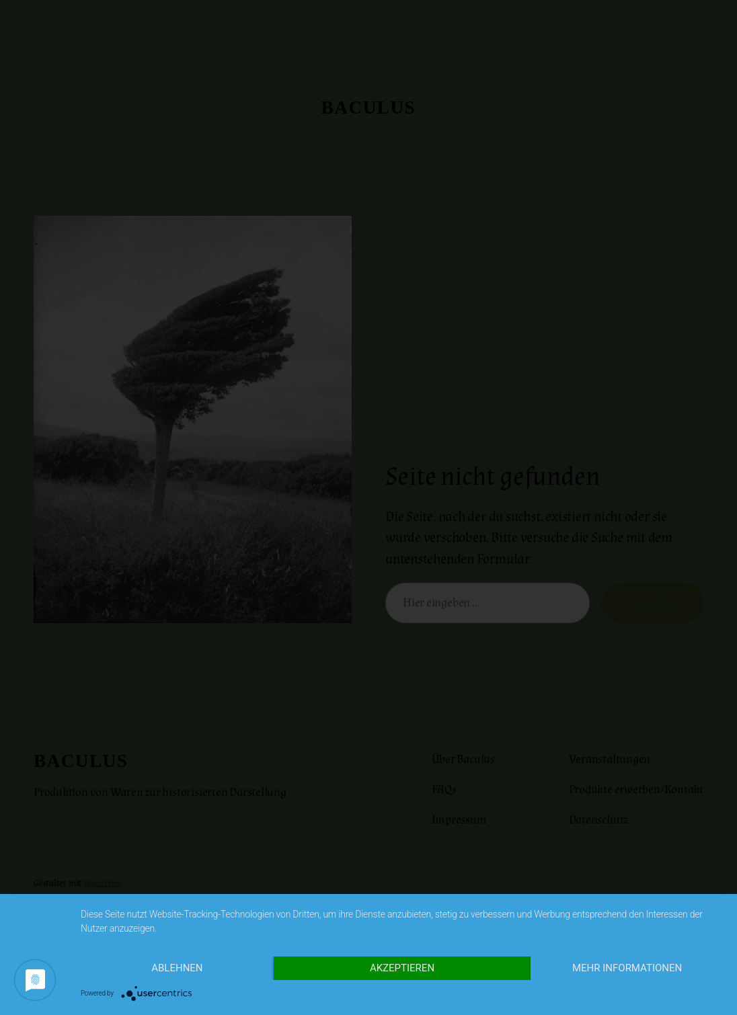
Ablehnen (176, 968)
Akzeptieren (402, 968)
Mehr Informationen (627, 968)
